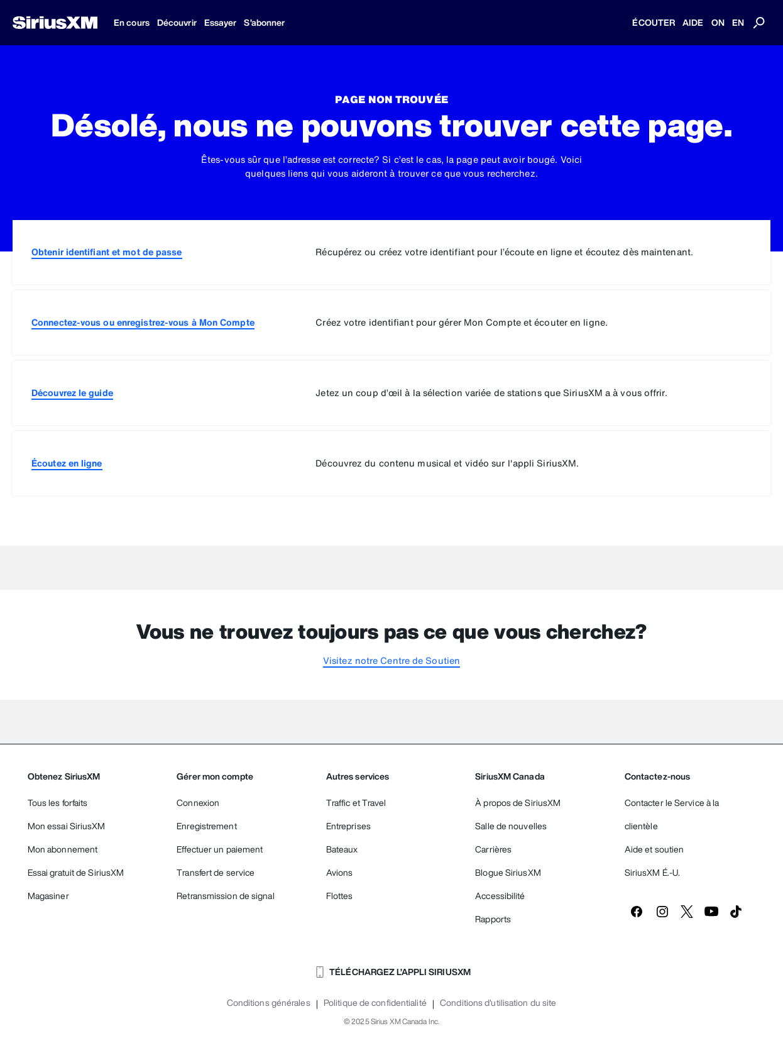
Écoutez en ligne (66, 463)
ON (718, 22)
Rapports (493, 918)
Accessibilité (500, 895)
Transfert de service (216, 872)
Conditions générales (268, 1002)
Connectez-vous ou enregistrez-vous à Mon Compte (143, 322)
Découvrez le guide (72, 392)
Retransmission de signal (225, 895)
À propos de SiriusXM (518, 802)
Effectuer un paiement (220, 849)
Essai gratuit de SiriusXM (76, 872)
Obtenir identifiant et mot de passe (106, 251)
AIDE (692, 22)
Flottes (339, 895)
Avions (339, 872)
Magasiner (48, 895)
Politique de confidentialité (375, 1002)
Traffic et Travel (356, 802)
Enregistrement (206, 825)
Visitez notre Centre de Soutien (391, 660)
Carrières (493, 849)
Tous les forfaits (58, 802)
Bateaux (342, 849)
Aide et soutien (654, 849)
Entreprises (348, 825)
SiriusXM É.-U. (652, 872)
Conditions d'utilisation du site (498, 1002)
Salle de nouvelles (511, 825)
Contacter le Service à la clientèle (672, 814)
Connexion (198, 802)
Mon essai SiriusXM (67, 825)
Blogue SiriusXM (508, 872)
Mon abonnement (62, 849)
